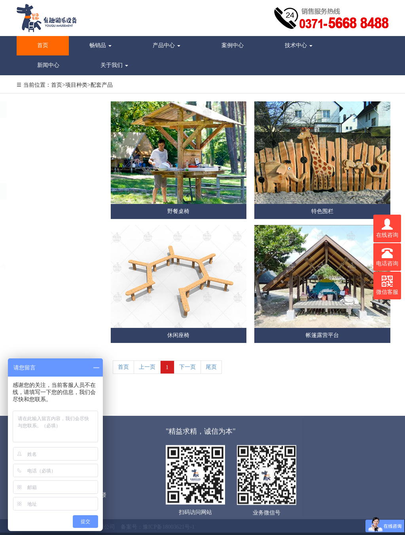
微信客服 (387, 285)
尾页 (211, 370)
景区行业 (38, 125)
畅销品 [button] (100, 45)
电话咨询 (387, 257)
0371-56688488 (43, 223)
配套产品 (102, 85)
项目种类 (76, 85)
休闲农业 (38, 158)
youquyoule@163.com (50, 252)
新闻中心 (48, 65)
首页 (42, 45)
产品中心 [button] (166, 45)
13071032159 (40, 238)
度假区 (35, 174)
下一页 (187, 370)
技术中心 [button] (298, 45)
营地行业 (38, 142)
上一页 (147, 370)
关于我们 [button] (114, 65)
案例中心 (232, 45)
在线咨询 (387, 228)
